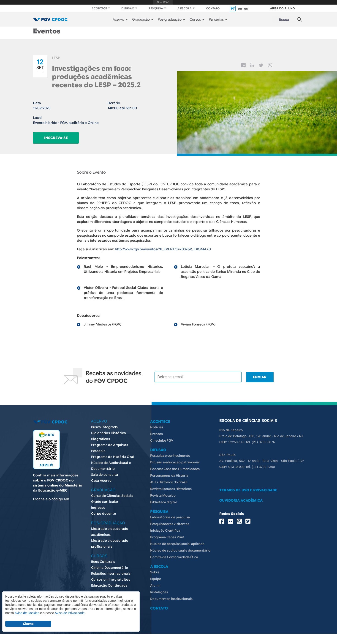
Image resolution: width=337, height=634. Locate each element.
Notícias (156, 427)
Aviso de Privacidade (69, 613)
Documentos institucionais (171, 599)
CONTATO (213, 8)
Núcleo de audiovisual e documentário (180, 550)
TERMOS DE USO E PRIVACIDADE (248, 490)
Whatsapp (270, 65)
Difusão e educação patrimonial (175, 462)
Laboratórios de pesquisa (170, 517)
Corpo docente (103, 513)
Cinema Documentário (109, 568)
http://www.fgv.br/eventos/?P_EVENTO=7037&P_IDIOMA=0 (163, 249)
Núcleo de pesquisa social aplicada (177, 544)
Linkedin (252, 65)
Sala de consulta (104, 475)
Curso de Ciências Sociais (112, 496)
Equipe (155, 579)
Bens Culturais (103, 562)
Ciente (28, 624)
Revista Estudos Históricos (171, 489)
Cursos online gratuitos (110, 579)
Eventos (156, 434)
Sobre (154, 572)
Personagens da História (169, 475)
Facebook (243, 65)
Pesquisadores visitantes (169, 524)
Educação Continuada (109, 585)
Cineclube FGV (161, 440)
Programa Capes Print (167, 537)
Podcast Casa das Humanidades (175, 469)
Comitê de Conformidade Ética (174, 557)
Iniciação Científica (165, 530)
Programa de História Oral (112, 457)
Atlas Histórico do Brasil (168, 482)
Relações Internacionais (111, 573)
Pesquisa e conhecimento (170, 456)
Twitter (261, 65)
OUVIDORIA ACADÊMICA (241, 500)
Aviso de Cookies (26, 613)
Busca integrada (104, 427)
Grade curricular (105, 502)
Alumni (155, 585)
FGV (162, 2)
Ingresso (98, 508)
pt (233, 9)
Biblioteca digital (163, 502)
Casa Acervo (101, 480)
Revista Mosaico (163, 495)
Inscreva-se (56, 138)
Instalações (159, 592)
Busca (284, 20)
